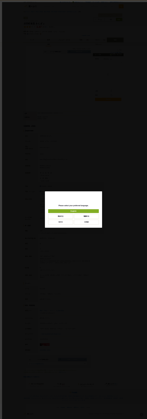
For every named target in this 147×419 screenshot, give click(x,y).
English (73, 211)
